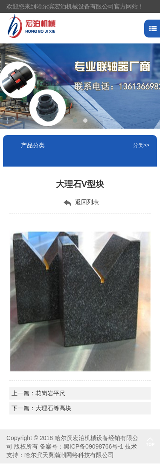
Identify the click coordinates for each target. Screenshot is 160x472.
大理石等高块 (53, 408)
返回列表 (80, 202)
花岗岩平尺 (50, 393)
